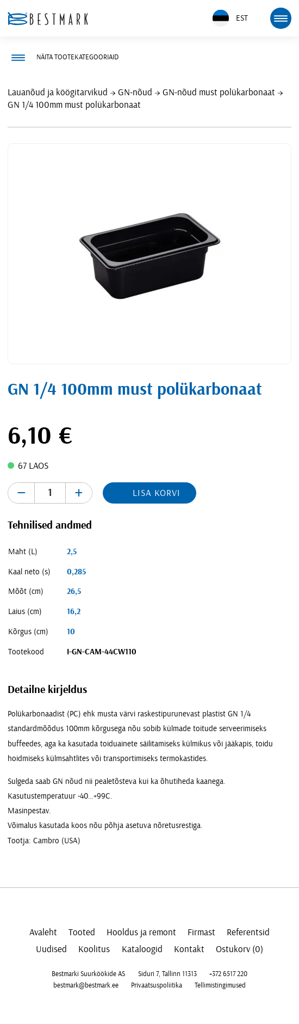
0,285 (76, 572)
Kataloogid (142, 949)
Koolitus (94, 949)
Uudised (51, 949)
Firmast (201, 932)
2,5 (72, 552)
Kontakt (189, 949)
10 (71, 632)
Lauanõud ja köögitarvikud (58, 92)
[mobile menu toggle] (280, 18)
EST (230, 18)
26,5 (74, 591)
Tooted (81, 932)
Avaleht (43, 932)
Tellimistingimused (220, 985)
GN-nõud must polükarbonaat (219, 92)
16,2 (73, 612)
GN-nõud (135, 92)
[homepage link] (48, 18)
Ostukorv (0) (239, 949)
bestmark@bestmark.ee (86, 985)
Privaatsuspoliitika (156, 985)
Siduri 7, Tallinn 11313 (167, 974)
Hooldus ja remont (141, 932)
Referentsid (248, 932)
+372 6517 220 (228, 974)
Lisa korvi (156, 493)
